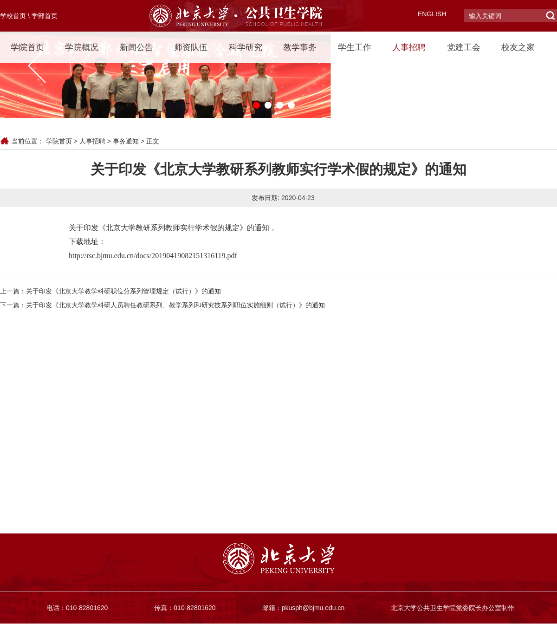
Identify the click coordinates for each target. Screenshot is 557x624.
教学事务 (300, 47)
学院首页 (27, 47)
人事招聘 (409, 47)
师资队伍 (190, 47)
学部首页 (45, 16)
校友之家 (518, 47)
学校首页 (13, 16)
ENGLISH (432, 14)
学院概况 (81, 47)
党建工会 (463, 47)
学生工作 (354, 47)
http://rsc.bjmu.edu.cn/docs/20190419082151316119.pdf (153, 256)
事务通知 (126, 141)
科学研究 (245, 47)
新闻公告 (136, 47)
